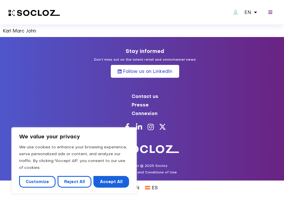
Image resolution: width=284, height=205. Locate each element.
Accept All (111, 181)
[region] (74, 161)
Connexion (145, 113)
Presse (140, 105)
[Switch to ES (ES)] (151, 187)
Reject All (74, 181)
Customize (37, 181)
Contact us (145, 96)
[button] (270, 12)
